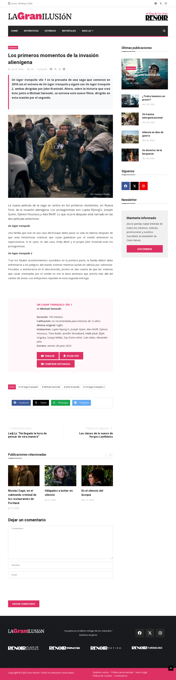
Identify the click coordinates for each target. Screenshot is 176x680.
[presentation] (34, 587)
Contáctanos (121, 675)
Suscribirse (144, 249)
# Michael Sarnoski (51, 386)
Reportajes (69, 31)
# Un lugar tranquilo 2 (94, 386)
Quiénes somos (101, 672)
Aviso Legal (141, 672)
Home (14, 31)
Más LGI (88, 31)
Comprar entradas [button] (55, 364)
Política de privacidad (122, 672)
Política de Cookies (102, 675)
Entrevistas (31, 31)
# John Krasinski (71, 386)
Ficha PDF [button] (71, 355)
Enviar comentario (23, 603)
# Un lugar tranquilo (28, 386)
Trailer (47, 355)
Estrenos (50, 31)
